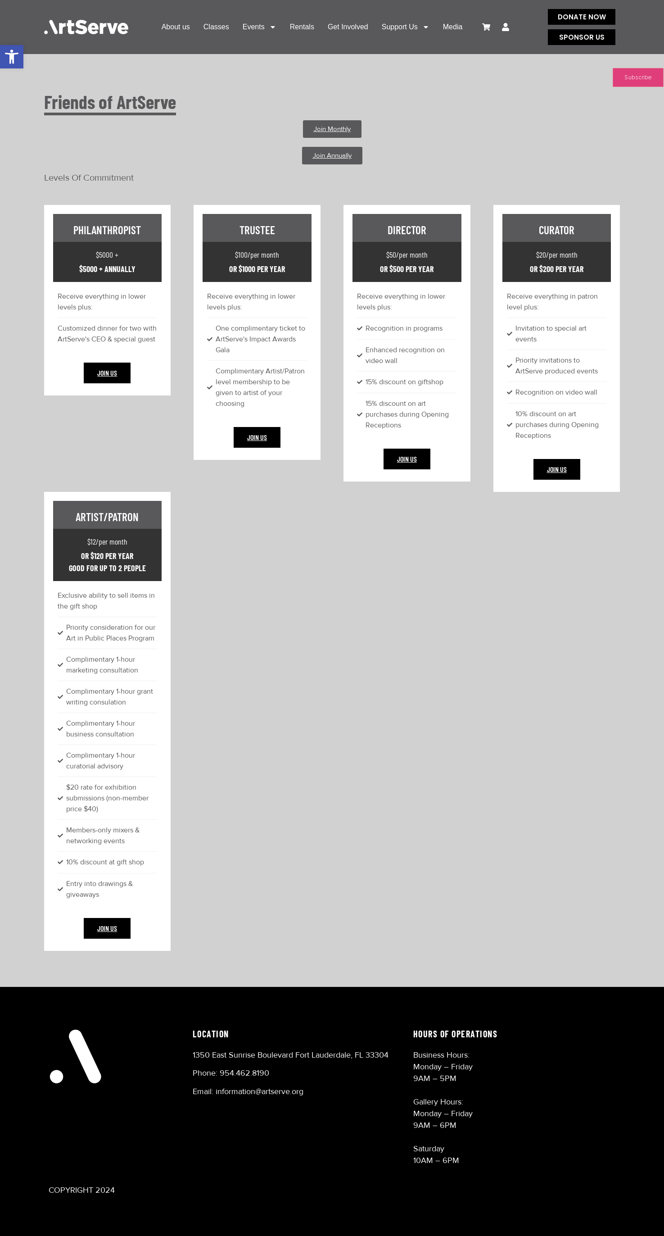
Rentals (302, 27)
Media (453, 27)
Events (259, 27)
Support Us (405, 27)
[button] (11, 56)
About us (176, 27)
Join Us (107, 372)
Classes (216, 27)
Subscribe (638, 77)
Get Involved (348, 27)
